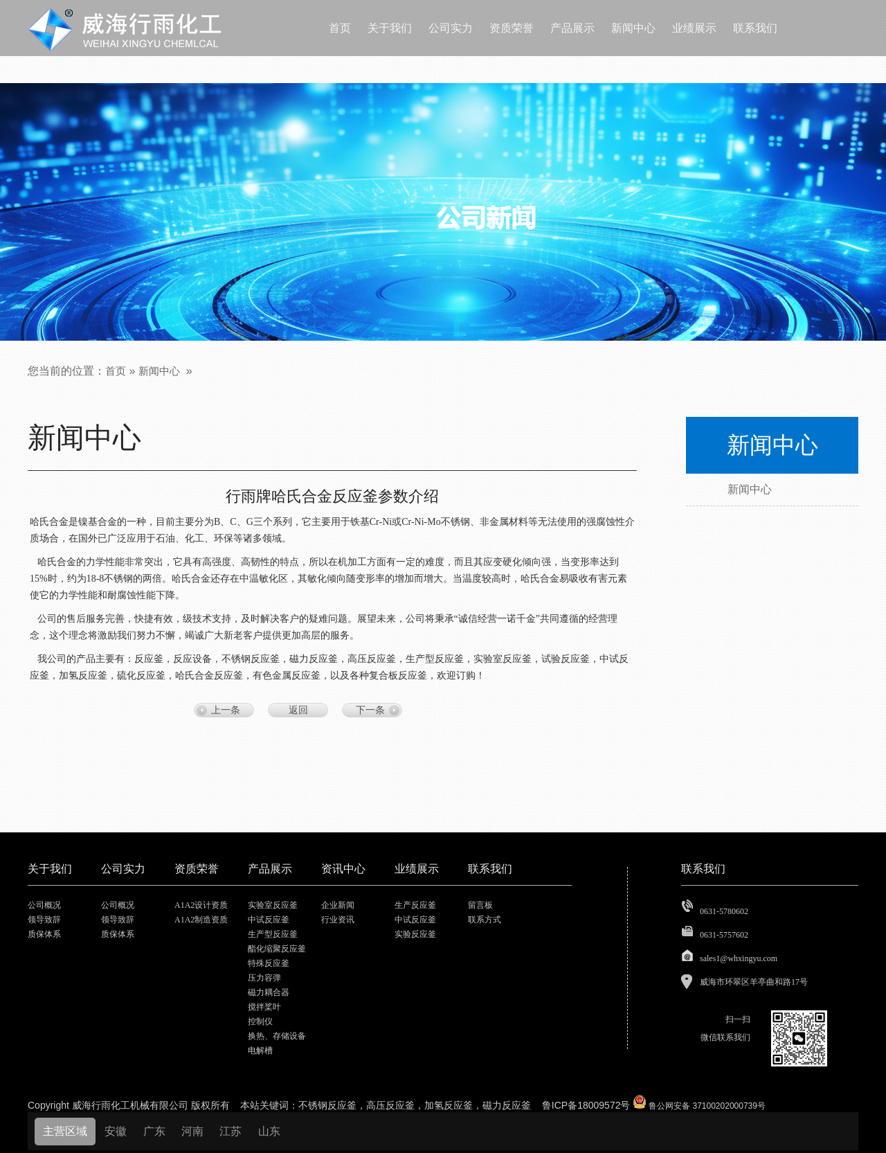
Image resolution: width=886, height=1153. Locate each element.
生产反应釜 (415, 905)
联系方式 (484, 919)
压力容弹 (264, 978)
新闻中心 (159, 371)
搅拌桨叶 (264, 1007)
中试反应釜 (268, 919)
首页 (115, 371)
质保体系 (44, 934)
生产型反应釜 (273, 934)
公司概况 (44, 905)
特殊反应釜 (268, 963)
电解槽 (260, 1050)
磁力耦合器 (268, 992)
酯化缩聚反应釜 (277, 949)
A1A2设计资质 (201, 905)
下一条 (370, 710)
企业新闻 (337, 905)
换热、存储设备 (277, 1036)
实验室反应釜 (273, 905)
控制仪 (260, 1021)
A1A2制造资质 (201, 919)
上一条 (225, 710)
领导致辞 (44, 919)
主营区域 (65, 1131)
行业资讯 (337, 919)
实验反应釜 (415, 934)
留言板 (480, 905)
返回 (298, 710)
